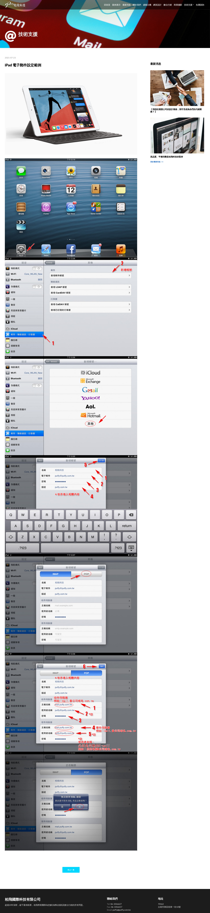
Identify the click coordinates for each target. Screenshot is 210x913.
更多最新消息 (156, 162)
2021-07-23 (10, 57)
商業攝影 (178, 5)
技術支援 (188, 5)
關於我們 (137, 5)
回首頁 (107, 5)
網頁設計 (157, 5)
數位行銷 (168, 5)
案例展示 (116, 5)
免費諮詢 (200, 5)
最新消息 (126, 5)
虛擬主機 (147, 5)
